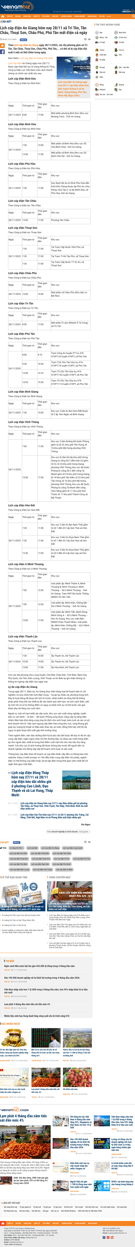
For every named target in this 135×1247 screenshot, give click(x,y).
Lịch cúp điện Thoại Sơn (19, 858)
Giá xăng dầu (122, 1207)
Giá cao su (55, 1211)
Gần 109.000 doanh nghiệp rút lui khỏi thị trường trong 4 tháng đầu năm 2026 (42, 977)
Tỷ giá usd (37, 1207)
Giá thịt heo (36, 1211)
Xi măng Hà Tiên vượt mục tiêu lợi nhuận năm (21, 915)
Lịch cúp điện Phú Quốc (61, 864)
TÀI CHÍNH (45, 16)
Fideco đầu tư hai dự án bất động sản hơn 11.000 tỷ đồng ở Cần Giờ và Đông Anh (76, 1052)
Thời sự (7, 970)
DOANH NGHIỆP (79, 16)
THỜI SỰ (10, 16)
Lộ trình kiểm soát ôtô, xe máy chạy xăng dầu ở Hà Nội (122, 1166)
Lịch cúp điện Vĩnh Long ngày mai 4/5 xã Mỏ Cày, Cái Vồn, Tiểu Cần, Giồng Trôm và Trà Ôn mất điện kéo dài (70, 936)
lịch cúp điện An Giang (26, 45)
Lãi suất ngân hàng (107, 1207)
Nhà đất (66, 1061)
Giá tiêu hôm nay (91, 1207)
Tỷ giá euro (57, 1207)
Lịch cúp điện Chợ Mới (18, 853)
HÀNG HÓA (27, 16)
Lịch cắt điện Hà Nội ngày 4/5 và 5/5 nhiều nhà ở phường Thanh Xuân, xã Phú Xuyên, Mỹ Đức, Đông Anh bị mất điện (70, 945)
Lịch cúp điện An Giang (50, 848)
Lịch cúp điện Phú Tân (81, 858)
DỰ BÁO (18, 16)
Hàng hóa (66, 1094)
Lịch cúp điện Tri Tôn (61, 858)
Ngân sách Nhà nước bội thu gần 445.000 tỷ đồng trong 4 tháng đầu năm (39, 966)
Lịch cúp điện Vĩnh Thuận (42, 869)
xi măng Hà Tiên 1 (16, 848)
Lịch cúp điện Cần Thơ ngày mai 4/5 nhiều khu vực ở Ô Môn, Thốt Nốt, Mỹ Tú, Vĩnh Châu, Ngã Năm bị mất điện (70, 927)
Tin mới (9, 961)
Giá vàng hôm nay (10, 1207)
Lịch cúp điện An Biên (64, 869)
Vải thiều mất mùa (70, 1089)
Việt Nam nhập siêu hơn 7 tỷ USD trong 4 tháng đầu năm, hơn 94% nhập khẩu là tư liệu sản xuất (46, 991)
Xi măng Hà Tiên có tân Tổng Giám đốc (18, 920)
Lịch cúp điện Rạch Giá (40, 864)
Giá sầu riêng (24, 1211)
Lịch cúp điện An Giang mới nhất (36, 58)
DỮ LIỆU (102, 16)
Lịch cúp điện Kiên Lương (19, 869)
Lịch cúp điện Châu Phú (41, 858)
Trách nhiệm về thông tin (13, 1244)
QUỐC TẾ (36, 16)
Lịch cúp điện (15, 63)
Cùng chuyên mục (60, 877)
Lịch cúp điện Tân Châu (62, 853)
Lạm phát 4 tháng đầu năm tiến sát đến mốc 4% (27, 1004)
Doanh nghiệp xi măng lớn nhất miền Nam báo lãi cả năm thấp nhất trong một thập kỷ (22, 931)
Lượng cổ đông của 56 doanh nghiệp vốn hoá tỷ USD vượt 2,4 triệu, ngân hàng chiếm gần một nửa (121, 1145)
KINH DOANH (92, 16)
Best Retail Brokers (68, 1211)
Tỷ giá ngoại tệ (25, 1207)
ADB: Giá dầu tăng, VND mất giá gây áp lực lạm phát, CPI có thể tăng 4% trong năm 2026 (31, 1180)
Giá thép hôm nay (10, 1211)
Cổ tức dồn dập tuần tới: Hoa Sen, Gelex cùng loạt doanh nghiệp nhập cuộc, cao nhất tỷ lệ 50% (14, 1052)
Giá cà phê (79, 1207)
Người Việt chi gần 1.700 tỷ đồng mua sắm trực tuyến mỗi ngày (81, 1184)
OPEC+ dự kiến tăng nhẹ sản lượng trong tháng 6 (122, 1183)
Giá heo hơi (68, 1207)
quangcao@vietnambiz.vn (117, 1233)
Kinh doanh (4, 1097)
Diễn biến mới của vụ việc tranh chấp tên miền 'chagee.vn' (12, 1090)
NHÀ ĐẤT (55, 16)
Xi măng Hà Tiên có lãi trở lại (14, 925)
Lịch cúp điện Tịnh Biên (18, 864)
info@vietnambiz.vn (16, 1242)
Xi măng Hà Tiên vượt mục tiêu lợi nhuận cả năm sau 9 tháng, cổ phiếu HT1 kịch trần (22, 908)
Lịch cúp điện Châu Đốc (40, 853)
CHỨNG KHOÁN (66, 16)
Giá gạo (45, 1211)
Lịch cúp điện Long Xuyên (72, 848)
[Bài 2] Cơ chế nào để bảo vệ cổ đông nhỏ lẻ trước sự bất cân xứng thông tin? (45, 1052)
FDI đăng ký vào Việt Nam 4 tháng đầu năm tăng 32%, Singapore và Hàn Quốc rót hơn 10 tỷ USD (81, 1122)
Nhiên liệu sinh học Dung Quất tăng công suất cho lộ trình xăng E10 (36, 1016)
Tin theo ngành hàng (108, 24)
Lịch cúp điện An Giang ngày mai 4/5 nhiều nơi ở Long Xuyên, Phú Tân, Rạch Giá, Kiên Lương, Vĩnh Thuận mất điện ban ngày (69, 917)
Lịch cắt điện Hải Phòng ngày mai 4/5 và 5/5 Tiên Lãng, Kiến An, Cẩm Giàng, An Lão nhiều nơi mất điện (69, 906)
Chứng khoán (36, 1061)
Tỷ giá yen (47, 1207)
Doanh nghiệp (5, 1061)
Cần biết (6, 21)
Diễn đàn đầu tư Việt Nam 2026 (90, 1211)
